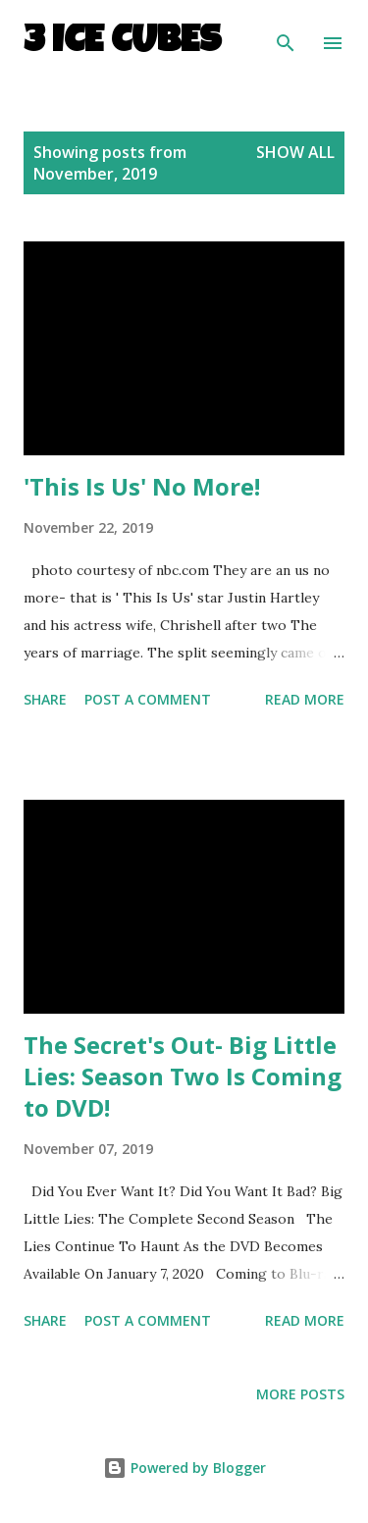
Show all (295, 152)
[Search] (285, 35)
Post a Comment (147, 699)
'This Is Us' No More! (142, 486)
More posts (300, 1394)
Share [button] (45, 699)
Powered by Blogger (184, 1467)
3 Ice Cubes (122, 43)
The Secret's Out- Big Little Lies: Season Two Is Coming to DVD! (183, 1076)
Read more (304, 699)
